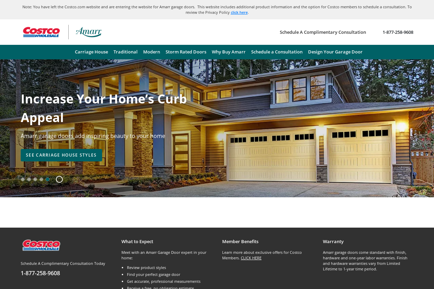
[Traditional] (125, 52)
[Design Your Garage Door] (335, 52)
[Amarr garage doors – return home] (88, 32)
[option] (23, 179)
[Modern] (151, 52)
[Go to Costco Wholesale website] (41, 32)
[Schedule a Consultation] (276, 52)
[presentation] (61, 155)
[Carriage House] (91, 52)
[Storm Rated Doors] (186, 52)
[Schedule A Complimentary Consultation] (323, 32)
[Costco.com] (41, 244)
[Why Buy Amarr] (228, 52)
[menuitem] (91, 52)
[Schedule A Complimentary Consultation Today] (66, 269)
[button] (57, 179)
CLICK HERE (251, 257)
